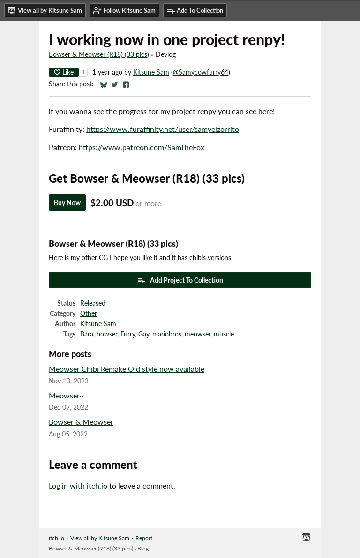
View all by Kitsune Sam (99, 538)
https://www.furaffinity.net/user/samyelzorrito (162, 128)
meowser (197, 334)
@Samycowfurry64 (200, 72)
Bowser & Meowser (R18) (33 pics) (99, 54)
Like (64, 72)
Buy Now (67, 202)
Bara (86, 334)
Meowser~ (66, 395)
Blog (143, 548)
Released (92, 303)
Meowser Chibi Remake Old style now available (126, 368)
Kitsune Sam (151, 72)
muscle (224, 334)
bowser (107, 334)
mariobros (166, 334)
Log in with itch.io (78, 485)
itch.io (56, 538)
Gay (143, 334)
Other (88, 313)
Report (143, 538)
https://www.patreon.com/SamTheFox (141, 147)
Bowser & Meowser (81, 421)
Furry (127, 334)
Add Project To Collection (180, 280)
